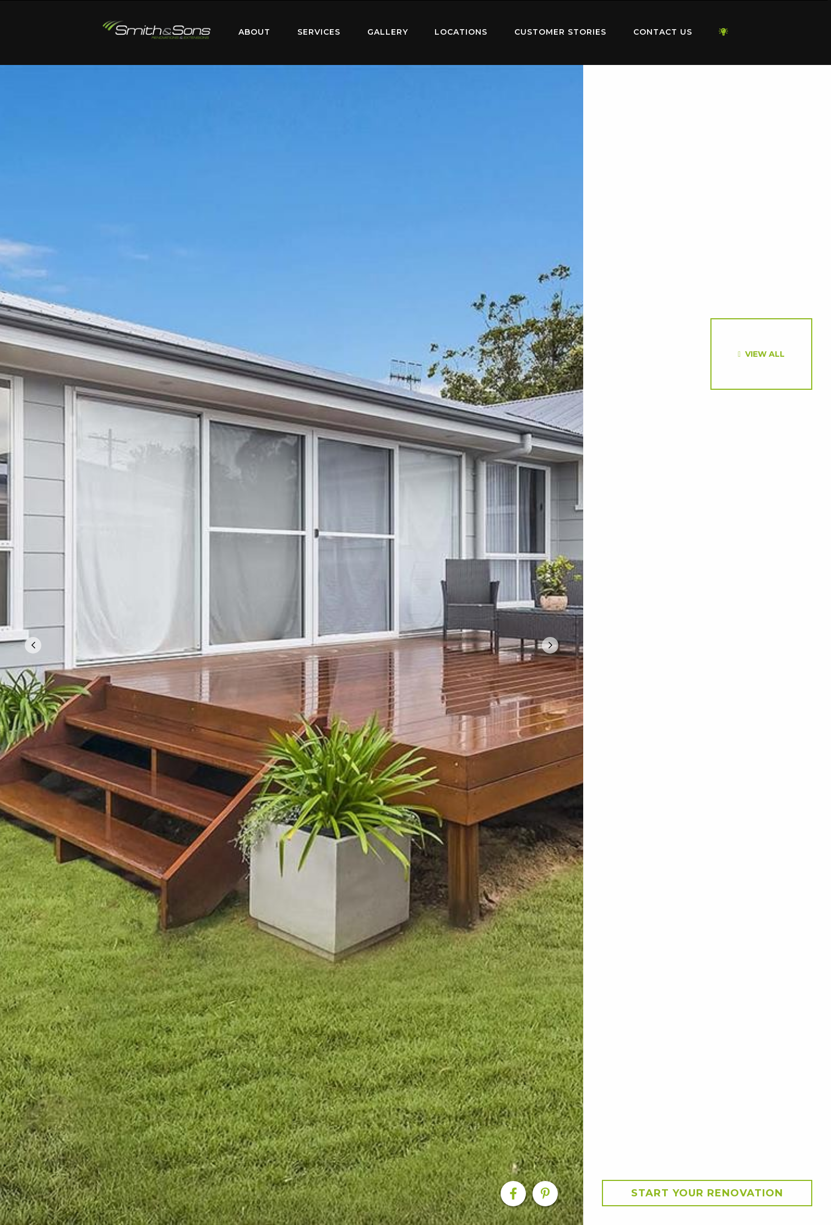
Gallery (387, 32)
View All (765, 354)
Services (318, 32)
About (254, 32)
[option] (291, 645)
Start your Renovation (707, 1193)
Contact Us (662, 32)
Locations (460, 32)
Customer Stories (560, 32)
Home (157, 30)
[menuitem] (157, 32)
